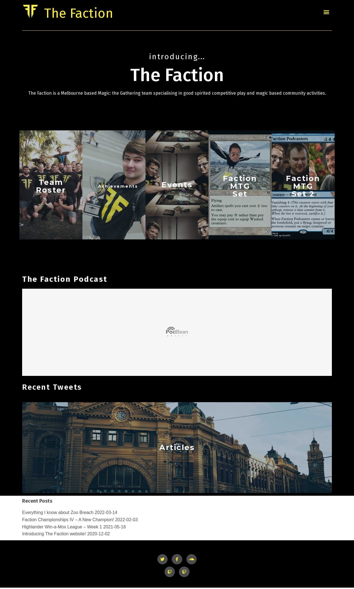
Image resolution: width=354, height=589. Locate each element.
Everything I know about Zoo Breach (57, 513)
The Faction (90, 11)
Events (177, 185)
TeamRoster (51, 186)
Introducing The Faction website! (54, 535)
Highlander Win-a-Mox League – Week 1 (62, 528)
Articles (177, 448)
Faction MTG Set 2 (303, 186)
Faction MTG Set (240, 186)
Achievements (118, 186)
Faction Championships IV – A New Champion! (68, 520)
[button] (326, 11)
